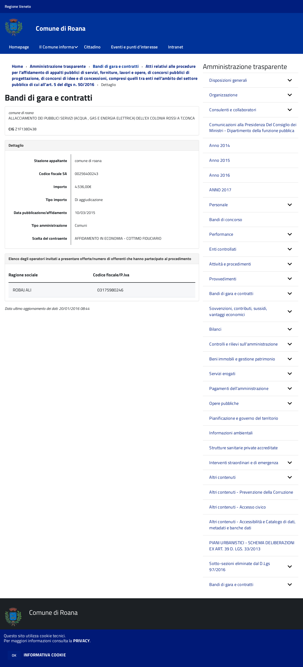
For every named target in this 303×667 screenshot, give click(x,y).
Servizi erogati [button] (222, 373)
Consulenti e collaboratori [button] (232, 110)
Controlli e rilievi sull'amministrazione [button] (243, 344)
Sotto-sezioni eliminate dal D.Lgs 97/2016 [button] (239, 566)
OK (14, 655)
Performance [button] (221, 234)
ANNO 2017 (220, 190)
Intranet (175, 47)
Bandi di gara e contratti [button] (231, 293)
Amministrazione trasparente (58, 66)
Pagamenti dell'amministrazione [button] (238, 388)
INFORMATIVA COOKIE (45, 655)
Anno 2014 (219, 145)
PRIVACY (81, 640)
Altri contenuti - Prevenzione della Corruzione (251, 492)
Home (17, 66)
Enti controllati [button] (222, 249)
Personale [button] (218, 204)
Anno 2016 (219, 175)
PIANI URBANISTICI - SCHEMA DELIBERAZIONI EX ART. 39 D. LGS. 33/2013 (251, 545)
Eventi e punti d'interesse (134, 47)
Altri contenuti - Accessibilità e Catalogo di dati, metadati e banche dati (252, 524)
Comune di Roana (60, 28)
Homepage (19, 47)
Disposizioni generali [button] (228, 80)
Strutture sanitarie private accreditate (243, 448)
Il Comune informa (56, 47)
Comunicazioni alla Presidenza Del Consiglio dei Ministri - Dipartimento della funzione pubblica (252, 127)
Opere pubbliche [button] (224, 403)
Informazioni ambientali (231, 433)
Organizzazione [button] (223, 95)
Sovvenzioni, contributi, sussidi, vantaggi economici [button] (238, 311)
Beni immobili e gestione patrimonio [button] (242, 359)
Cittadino (92, 47)
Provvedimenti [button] (222, 279)
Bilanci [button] (215, 329)
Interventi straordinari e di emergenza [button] (243, 462)
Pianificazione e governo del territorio (243, 418)
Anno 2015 (219, 160)
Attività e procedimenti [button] (230, 264)
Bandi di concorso (225, 219)
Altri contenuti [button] (222, 477)
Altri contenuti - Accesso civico (237, 507)
